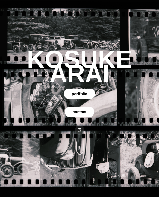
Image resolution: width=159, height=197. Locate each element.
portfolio (79, 94)
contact (79, 112)
